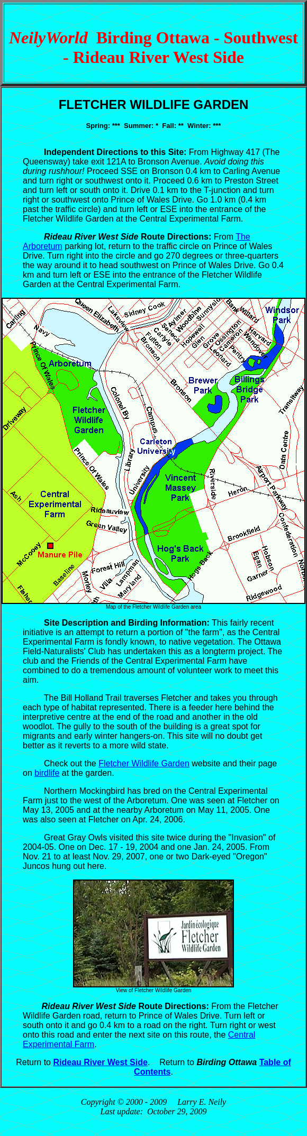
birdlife (46, 772)
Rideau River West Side (100, 1062)
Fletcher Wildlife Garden (143, 763)
